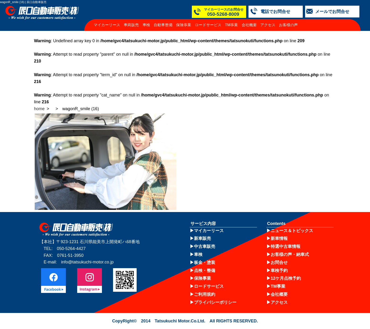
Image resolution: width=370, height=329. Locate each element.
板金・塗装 (204, 262)
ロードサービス (208, 25)
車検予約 (279, 270)
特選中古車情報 (285, 246)
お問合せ (279, 262)
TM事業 (231, 25)
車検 (146, 25)
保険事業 (183, 25)
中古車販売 (204, 246)
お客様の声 (288, 25)
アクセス (267, 25)
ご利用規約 (204, 294)
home (39, 108)
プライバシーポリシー (215, 302)
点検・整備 (204, 270)
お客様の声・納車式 (290, 254)
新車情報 (279, 238)
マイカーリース (107, 25)
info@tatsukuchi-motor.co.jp (87, 262)
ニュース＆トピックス (292, 230)
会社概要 (249, 25)
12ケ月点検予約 (286, 278)
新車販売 (202, 238)
